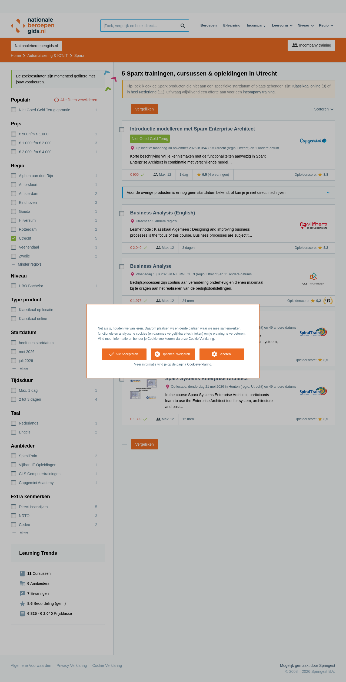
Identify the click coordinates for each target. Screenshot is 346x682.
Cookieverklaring (199, 365)
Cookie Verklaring (201, 339)
